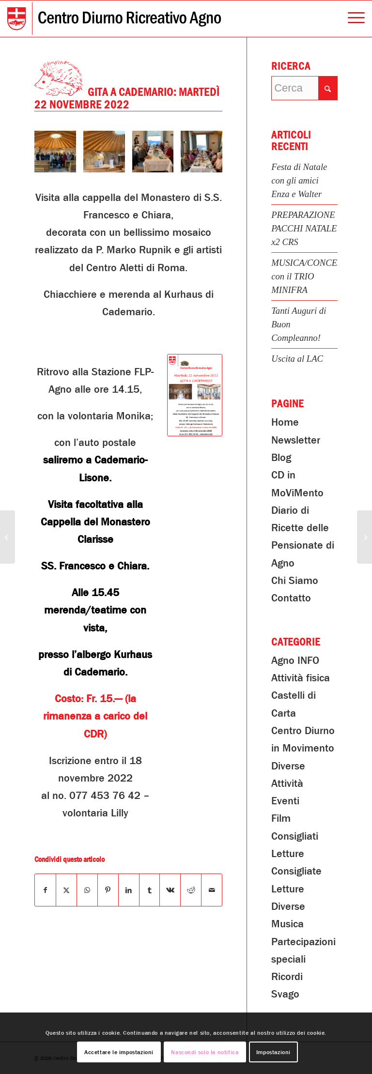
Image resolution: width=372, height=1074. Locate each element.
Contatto (291, 598)
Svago (285, 994)
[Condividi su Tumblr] (150, 890)
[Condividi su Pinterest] (108, 890)
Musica (287, 924)
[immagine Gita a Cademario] (58, 155)
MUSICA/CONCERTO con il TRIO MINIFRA (312, 276)
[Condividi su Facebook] (45, 890)
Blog (281, 457)
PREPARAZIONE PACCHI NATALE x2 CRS (304, 228)
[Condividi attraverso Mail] (212, 890)
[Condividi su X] (66, 890)
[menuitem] (351, 18)
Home (285, 422)
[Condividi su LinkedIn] (129, 890)
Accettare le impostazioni (119, 1052)
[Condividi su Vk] (170, 890)
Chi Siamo (294, 580)
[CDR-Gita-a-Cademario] (195, 395)
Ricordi (287, 976)
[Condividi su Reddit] (191, 890)
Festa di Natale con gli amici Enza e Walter (299, 180)
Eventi (285, 801)
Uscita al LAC (297, 358)
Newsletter (295, 440)
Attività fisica (300, 678)
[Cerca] (304, 88)
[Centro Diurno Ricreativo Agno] (114, 18)
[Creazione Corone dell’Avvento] (7, 537)
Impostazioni (273, 1052)
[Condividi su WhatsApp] (87, 890)
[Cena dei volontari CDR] (364, 537)
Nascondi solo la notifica (204, 1052)
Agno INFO (295, 660)
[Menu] (351, 18)
